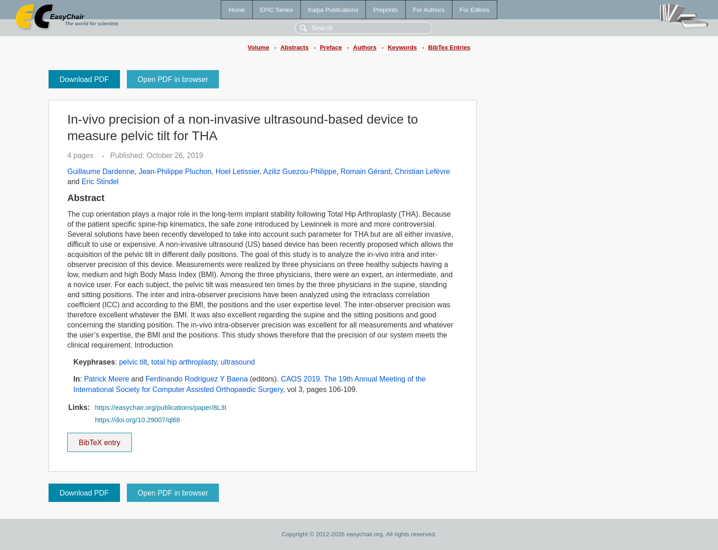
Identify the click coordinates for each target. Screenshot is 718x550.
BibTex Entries (449, 47)
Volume (258, 47)
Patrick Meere (106, 379)
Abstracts (294, 47)
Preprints (385, 9)
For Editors (475, 9)
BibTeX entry (99, 440)
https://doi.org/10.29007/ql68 (137, 420)
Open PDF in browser (173, 79)
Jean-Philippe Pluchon (175, 171)
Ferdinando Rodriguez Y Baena (197, 379)
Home (236, 9)
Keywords (402, 47)
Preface (331, 47)
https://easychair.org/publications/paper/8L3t (160, 407)
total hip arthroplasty (184, 362)
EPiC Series (276, 9)
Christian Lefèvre (422, 171)
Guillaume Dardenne (101, 171)
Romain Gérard (366, 171)
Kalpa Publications (333, 9)
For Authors (429, 9)
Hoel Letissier (238, 171)
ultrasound (238, 362)
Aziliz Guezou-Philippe (300, 171)
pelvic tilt (133, 362)
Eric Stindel (100, 181)
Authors (364, 47)
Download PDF (84, 79)
